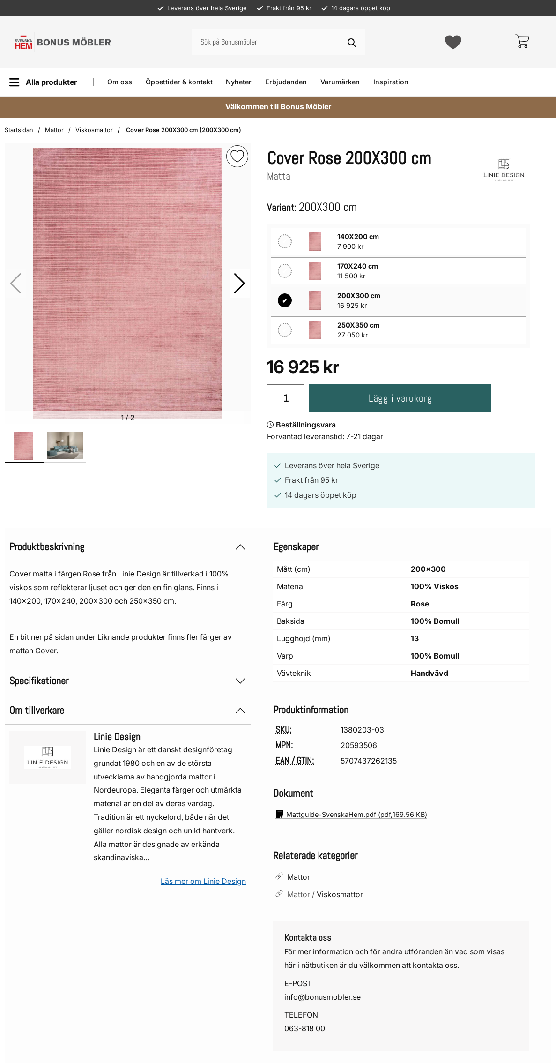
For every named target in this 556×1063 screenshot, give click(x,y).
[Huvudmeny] (43, 82)
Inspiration (390, 82)
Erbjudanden (286, 82)
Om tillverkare (127, 705)
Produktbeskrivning (127, 541)
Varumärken (340, 82)
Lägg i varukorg (390, 393)
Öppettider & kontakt (179, 82)
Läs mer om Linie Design (203, 876)
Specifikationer (127, 675)
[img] (237, 156)
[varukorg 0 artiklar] (522, 42)
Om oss (119, 82)
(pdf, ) (351, 809)
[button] (239, 283)
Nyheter (239, 82)
